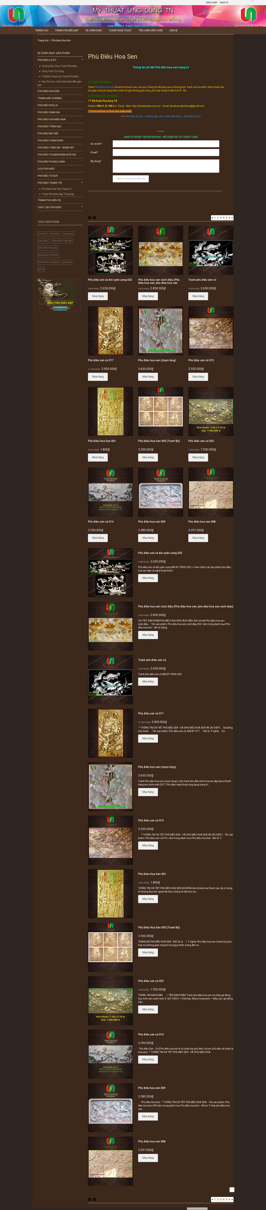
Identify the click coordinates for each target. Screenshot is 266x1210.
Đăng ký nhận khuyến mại (130, 178)
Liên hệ (173, 30)
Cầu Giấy (54, 234)
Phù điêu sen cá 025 (201, 441)
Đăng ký (224, 2)
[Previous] (212, 217)
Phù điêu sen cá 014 (100, 521)
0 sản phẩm (215, 11)
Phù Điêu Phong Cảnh (51, 161)
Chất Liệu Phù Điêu (60, 207)
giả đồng (67, 262)
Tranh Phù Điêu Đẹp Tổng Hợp (58, 194)
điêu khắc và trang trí (49, 262)
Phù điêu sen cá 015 (201, 360)
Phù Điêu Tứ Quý (48, 175)
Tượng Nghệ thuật (120, 30)
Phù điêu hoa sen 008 (201, 521)
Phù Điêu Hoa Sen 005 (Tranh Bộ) (159, 441)
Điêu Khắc (43, 241)
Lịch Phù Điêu (46, 168)
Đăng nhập (211, 2)
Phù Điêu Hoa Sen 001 (102, 441)
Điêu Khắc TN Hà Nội (48, 255)
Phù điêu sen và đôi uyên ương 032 (110, 279)
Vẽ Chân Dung (93, 30)
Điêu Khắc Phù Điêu (48, 248)
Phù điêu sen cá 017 (100, 360)
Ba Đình (42, 234)
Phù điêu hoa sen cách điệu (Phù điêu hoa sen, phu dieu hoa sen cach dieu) (159, 282)
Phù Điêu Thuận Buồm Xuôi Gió (57, 154)
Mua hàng (98, 296)
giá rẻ (41, 269)
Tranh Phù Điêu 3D (49, 200)
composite (68, 234)
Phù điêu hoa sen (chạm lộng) (157, 360)
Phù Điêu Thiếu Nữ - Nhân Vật (56, 147)
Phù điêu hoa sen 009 (151, 521)
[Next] (232, 217)
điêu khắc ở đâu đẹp (62, 241)
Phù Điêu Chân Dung (50, 140)
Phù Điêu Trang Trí (60, 182)
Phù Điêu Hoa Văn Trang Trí (56, 189)
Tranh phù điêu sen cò (202, 279)
